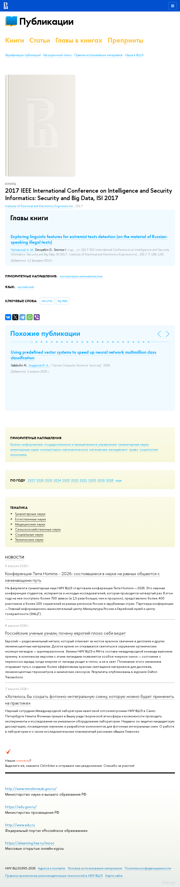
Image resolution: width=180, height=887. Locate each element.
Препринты (125, 40)
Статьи (39, 40)
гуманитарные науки (133, 444)
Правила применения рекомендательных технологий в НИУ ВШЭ (54, 875)
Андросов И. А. (39, 365)
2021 (83, 480)
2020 (92, 480)
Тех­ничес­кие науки (29, 539)
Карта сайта (113, 875)
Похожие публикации (45, 333)
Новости (14, 557)
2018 (109, 480)
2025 (48, 480)
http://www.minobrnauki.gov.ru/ (31, 788)
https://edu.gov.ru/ (21, 806)
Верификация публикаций (23, 55)
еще (118, 480)
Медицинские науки (30, 524)
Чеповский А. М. (22, 250)
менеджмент (118, 449)
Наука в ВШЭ (134, 55)
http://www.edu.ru (20, 824)
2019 (101, 480)
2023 (66, 480)
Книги (14, 40)
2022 (75, 480)
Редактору (168, 882)
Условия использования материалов (95, 868)
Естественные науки (30, 519)
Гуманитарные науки (30, 513)
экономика (18, 454)
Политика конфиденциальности (148, 868)
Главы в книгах (78, 40)
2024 (57, 480)
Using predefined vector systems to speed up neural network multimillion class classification (83, 355)
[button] (31, 341)
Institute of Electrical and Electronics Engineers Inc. (39, 206)
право (133, 449)
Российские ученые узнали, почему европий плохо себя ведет (65, 633)
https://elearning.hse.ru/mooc (29, 843)
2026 (40, 480)
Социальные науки (29, 534)
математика (98, 449)
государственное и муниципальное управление (80, 444)
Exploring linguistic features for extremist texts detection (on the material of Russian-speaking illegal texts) (89, 239)
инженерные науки (24, 449)
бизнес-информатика (26, 444)
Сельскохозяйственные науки (38, 529)
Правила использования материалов (98, 55)
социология (149, 449)
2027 (31, 480)
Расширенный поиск (57, 55)
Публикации (46, 21)
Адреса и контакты (51, 868)
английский (26, 287)
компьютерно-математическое (64, 449)
